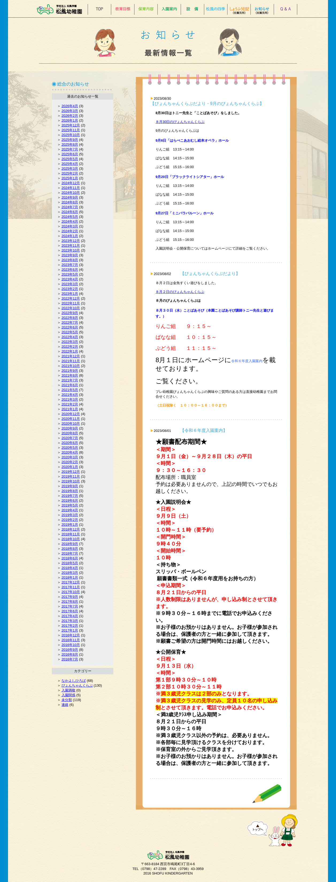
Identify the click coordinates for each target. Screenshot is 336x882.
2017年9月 (69, 597)
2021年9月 (69, 371)
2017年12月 (70, 582)
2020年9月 (69, 428)
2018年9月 (69, 544)
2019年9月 (69, 486)
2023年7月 (69, 265)
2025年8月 (69, 144)
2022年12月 (70, 298)
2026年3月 (69, 111)
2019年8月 (69, 491)
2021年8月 (69, 375)
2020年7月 (69, 438)
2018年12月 (70, 529)
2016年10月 (70, 645)
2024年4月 (69, 221)
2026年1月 (69, 120)
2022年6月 (69, 327)
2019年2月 (69, 520)
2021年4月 (69, 395)
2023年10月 (70, 250)
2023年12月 (70, 241)
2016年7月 (69, 659)
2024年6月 (69, 212)
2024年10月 (70, 193)
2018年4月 (69, 568)
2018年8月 (69, 549)
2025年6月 (69, 154)
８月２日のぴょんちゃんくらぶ (180, 292)
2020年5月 (69, 448)
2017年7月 (69, 606)
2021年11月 (70, 361)
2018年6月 (69, 558)
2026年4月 (69, 106)
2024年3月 (69, 226)
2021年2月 (69, 404)
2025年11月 (70, 130)
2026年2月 (69, 116)
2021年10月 (70, 366)
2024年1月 (69, 236)
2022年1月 (69, 351)
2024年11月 (70, 188)
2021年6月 (69, 385)
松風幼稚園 (61, 9)
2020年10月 (70, 423)
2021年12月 (70, 356)
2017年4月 (69, 616)
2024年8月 (69, 202)
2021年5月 (69, 390)
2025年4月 (69, 164)
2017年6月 (69, 611)
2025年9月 (69, 140)
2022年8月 (69, 318)
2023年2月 (69, 289)
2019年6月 (69, 500)
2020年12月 (70, 414)
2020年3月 (69, 457)
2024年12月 (70, 183)
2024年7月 (69, 207)
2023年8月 (69, 260)
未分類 (66, 700)
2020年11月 (70, 419)
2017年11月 (70, 587)
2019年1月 (69, 525)
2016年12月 (70, 635)
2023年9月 (69, 255)
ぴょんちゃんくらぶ (77, 685)
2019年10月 (70, 481)
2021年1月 (69, 409)
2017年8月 (69, 601)
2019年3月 (69, 515)
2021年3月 (69, 399)
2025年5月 (69, 159)
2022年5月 (69, 332)
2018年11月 (70, 534)
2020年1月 (69, 467)
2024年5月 (69, 217)
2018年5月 (69, 563)
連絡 (64, 705)
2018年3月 (69, 573)
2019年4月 (69, 510)
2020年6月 (69, 443)
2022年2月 (69, 347)
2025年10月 (70, 135)
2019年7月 (69, 496)
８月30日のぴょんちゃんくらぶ (180, 122)
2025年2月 (69, 173)
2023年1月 (69, 294)
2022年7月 (69, 322)
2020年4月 (69, 452)
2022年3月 (69, 342)
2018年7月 (69, 553)
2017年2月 (69, 626)
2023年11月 (70, 245)
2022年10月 (70, 308)
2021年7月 (69, 380)
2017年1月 (69, 630)
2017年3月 (69, 621)
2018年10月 (70, 539)
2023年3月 (69, 284)
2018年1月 (69, 577)
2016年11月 (70, 640)
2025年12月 (70, 125)
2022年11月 (70, 303)
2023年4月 (69, 279)
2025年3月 (69, 169)
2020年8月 (69, 433)
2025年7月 (69, 149)
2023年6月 (69, 270)
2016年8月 (69, 654)
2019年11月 (70, 476)
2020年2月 (69, 462)
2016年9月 (69, 650)
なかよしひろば (73, 681)
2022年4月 (69, 337)
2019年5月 (69, 505)
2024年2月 (69, 231)
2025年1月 (69, 178)
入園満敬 (68, 690)
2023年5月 (69, 274)
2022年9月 (69, 313)
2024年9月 (69, 197)
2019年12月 (70, 472)
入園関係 (68, 695)
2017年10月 (70, 592)
